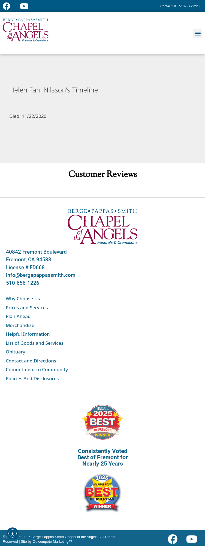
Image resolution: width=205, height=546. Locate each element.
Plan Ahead (18, 316)
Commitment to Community (37, 369)
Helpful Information (28, 334)
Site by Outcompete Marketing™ (46, 541)
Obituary (15, 352)
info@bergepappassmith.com (41, 275)
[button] (197, 33)
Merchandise (20, 325)
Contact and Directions (31, 361)
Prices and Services (27, 307)
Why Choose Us (23, 298)
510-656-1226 (22, 283)
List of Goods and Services (35, 343)
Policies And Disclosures (32, 378)
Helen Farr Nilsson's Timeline (53, 89)
